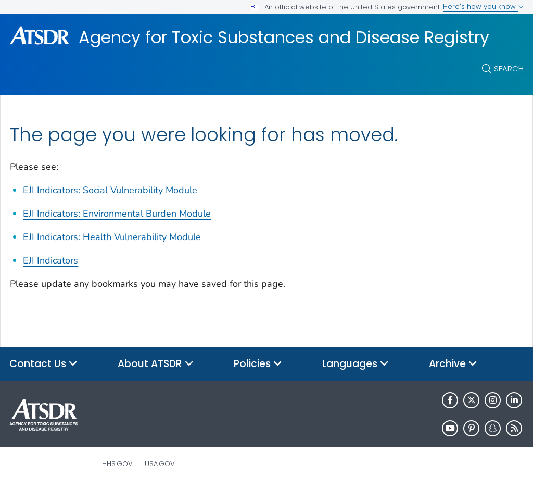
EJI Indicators (50, 260)
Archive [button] (453, 364)
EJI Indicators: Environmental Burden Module (117, 213)
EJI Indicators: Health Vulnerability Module (112, 237)
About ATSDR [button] (156, 364)
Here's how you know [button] (483, 6)
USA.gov (160, 464)
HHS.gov (117, 464)
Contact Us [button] (43, 364)
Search (509, 68)
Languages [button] (355, 364)
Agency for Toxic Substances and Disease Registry (284, 37)
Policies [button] (258, 364)
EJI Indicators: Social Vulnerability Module (110, 190)
